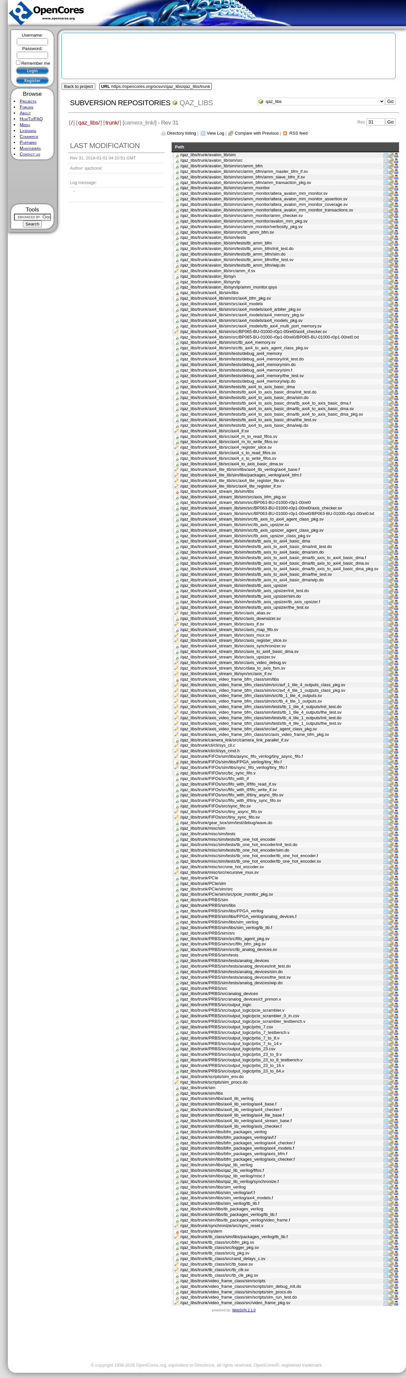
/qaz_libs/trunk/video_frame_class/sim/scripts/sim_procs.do (236, 1291)
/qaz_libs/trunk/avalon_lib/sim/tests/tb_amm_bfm (226, 243)
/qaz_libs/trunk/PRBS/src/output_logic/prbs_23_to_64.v (232, 1071)
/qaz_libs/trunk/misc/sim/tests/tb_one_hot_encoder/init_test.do (238, 844)
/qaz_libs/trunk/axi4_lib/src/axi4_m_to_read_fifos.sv (228, 436)
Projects (28, 101)
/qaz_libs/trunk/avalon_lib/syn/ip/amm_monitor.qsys (228, 287)
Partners (28, 142)
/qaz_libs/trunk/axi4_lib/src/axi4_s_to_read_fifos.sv (228, 452)
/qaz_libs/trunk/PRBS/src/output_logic (215, 1004)
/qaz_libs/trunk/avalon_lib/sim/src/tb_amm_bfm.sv (227, 232)
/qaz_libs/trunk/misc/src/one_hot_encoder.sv (222, 866)
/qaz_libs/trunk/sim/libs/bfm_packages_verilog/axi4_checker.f (237, 1142)
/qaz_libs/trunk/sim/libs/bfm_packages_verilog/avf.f (228, 1137)
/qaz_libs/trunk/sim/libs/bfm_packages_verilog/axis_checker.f (237, 1159)
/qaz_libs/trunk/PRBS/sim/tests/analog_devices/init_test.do (235, 966)
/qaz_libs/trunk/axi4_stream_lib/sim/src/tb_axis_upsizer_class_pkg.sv (245, 535)
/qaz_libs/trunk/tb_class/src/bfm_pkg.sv (217, 1242)
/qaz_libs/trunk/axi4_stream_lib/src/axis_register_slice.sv (233, 640)
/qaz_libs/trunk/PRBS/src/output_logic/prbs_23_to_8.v (231, 1054)
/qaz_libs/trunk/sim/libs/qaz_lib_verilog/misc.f (222, 1175)
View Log (215, 133)
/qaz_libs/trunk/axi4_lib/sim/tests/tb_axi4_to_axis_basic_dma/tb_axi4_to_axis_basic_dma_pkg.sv (271, 414)
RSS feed (298, 133)
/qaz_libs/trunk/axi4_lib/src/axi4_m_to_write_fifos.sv (229, 441)
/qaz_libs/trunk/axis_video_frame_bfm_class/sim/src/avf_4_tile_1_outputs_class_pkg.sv (262, 690)
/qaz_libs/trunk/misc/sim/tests (207, 833)
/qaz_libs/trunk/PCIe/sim (203, 883)
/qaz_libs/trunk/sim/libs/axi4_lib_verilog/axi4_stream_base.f (236, 1120)
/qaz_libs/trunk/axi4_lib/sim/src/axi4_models (221, 303)
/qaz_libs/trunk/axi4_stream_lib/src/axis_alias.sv (225, 612)
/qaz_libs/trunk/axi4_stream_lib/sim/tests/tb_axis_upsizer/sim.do (240, 596)
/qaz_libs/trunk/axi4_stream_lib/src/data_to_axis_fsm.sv (232, 668)
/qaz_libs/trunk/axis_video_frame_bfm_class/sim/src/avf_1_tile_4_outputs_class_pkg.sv (262, 684)
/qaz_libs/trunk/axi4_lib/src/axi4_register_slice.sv (226, 447)
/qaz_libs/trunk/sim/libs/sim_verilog (212, 1187)
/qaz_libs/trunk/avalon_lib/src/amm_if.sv (217, 270)
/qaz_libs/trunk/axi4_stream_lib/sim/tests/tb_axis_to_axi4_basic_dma (245, 541)
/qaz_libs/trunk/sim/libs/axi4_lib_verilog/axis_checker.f (230, 1126)
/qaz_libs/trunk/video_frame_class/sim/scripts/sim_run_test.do (238, 1297)
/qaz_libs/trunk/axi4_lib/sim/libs (209, 292)
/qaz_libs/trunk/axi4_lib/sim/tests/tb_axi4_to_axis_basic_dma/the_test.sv (248, 419)
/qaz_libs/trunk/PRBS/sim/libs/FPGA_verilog (221, 910)
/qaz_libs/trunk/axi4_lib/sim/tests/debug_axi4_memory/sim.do (238, 364)
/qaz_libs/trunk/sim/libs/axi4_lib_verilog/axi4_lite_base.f (232, 1115)
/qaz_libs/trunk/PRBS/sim (204, 899)
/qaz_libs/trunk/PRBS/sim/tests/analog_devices (224, 960)
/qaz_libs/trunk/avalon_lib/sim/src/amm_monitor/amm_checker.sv (241, 215)
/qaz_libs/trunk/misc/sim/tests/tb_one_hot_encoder (228, 839)
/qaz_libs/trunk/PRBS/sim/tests (209, 955)
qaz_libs (196, 103)
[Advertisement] (32, 181)
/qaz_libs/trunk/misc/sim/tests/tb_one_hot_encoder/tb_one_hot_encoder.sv (250, 861)
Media (25, 124)
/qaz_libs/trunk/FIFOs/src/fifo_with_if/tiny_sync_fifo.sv (230, 800)
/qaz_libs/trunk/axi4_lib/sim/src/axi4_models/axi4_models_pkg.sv (241, 320)
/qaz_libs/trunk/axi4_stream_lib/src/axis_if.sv (222, 624)
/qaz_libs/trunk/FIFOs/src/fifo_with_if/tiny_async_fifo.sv (231, 794)
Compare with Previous (257, 133)
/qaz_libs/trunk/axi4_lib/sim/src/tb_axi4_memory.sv (228, 342)
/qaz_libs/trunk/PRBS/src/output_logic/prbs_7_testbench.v (235, 1032)
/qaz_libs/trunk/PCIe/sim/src (206, 889)
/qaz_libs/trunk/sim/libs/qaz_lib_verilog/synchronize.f (229, 1181)
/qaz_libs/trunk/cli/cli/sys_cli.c (207, 745)
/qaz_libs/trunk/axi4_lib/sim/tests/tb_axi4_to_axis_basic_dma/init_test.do (248, 392)
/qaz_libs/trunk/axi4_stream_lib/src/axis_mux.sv (225, 635)
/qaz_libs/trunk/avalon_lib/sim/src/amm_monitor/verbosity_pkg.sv (241, 226)
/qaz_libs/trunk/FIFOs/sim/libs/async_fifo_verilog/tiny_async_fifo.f (241, 756)
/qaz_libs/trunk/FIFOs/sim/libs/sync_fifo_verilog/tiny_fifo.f (233, 767)
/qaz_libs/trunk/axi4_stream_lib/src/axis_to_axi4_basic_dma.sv (239, 651)
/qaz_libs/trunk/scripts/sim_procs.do (213, 1082)
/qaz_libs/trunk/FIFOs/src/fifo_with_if (214, 778)
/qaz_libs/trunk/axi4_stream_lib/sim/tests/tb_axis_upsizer (233, 585)
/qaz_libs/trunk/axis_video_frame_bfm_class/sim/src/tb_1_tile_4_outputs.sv (251, 695)
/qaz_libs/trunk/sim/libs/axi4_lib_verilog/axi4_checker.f (231, 1109)
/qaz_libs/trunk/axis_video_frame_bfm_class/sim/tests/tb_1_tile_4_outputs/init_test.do (261, 706)
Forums (26, 107)
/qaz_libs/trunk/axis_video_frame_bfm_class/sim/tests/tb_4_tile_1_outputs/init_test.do (261, 717)
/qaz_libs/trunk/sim (197, 1087)
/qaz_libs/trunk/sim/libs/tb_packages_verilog (221, 1208)
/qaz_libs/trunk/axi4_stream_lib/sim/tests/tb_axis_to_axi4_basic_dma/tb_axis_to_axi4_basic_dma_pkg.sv (279, 568)
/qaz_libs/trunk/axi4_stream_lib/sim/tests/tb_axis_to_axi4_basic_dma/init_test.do (256, 546)
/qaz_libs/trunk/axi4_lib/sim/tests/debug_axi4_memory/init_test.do (242, 359)
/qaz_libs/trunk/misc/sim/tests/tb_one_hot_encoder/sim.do (234, 850)
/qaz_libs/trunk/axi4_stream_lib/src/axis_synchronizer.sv (233, 645)
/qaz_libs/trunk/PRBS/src (203, 988)
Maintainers (30, 148)
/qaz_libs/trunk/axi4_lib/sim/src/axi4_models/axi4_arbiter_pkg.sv (240, 309)
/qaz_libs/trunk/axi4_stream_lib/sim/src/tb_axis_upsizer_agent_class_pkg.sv (252, 530)
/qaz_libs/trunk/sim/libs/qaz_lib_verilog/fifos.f (222, 1170)
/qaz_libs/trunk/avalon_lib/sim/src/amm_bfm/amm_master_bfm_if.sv (244, 171)
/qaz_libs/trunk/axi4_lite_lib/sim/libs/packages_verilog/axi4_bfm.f (240, 475)
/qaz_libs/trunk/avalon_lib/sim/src (211, 160)
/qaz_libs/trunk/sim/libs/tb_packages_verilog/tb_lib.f (228, 1214)
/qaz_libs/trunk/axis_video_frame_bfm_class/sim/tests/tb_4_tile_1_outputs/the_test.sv (261, 723)
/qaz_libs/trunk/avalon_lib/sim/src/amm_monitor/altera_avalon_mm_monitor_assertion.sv (263, 198)
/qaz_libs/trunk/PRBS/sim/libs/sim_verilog (219, 922)
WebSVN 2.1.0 (243, 1310)
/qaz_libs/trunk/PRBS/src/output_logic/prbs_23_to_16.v (232, 1065)
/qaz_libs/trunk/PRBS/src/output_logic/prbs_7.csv (226, 1026)
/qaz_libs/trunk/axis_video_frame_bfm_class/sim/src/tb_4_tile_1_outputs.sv (251, 701)
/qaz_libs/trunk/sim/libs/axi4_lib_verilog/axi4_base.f (228, 1104)
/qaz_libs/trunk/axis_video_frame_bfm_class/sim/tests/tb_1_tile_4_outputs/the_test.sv (261, 712)
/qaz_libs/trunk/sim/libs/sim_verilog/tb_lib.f (219, 1203)
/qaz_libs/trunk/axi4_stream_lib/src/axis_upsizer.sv (227, 657)
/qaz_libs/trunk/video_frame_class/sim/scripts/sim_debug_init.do (240, 1286)
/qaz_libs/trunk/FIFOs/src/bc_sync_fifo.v (217, 773)
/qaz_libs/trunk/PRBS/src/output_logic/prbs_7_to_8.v (229, 1038)
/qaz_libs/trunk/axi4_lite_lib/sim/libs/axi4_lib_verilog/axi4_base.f (240, 469)
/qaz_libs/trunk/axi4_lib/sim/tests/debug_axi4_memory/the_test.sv (242, 375)
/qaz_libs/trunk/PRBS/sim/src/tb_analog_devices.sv (228, 949)
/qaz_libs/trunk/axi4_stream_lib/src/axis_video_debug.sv (233, 662)
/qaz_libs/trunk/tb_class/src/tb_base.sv (216, 1264)
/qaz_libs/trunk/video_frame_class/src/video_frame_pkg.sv (235, 1302)
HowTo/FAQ (31, 118)
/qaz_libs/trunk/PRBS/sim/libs (208, 905)
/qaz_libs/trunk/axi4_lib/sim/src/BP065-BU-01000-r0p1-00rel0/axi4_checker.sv (253, 331)
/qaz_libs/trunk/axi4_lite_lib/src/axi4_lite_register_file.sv (232, 480)
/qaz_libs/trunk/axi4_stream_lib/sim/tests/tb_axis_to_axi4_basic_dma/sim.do (252, 552)
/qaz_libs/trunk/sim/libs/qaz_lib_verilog (216, 1164)
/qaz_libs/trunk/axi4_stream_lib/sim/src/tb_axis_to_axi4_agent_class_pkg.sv (252, 519)
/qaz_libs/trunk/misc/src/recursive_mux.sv (219, 872)
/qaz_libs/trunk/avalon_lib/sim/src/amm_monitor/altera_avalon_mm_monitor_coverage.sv (263, 204)
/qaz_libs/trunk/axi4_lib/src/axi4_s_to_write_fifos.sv (228, 458)
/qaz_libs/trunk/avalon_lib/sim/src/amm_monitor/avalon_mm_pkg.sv (243, 221)
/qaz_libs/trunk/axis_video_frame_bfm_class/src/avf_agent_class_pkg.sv (248, 728)
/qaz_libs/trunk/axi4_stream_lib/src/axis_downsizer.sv (230, 618)
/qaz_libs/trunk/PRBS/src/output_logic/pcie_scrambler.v (232, 1010)
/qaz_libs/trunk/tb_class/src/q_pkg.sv (214, 1253)
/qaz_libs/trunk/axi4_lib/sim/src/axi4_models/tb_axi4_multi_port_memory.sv (251, 326)
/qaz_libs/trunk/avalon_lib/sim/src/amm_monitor (225, 187)
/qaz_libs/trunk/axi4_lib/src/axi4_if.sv (214, 430)
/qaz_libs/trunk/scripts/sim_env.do (212, 1076)
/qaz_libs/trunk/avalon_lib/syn (208, 276)
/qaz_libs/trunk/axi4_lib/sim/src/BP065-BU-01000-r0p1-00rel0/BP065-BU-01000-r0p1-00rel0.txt (269, 337)
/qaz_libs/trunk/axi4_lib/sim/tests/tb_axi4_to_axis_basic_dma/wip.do (244, 425)
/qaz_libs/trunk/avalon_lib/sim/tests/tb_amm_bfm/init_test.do (237, 248)
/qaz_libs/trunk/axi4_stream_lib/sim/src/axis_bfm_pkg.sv (233, 496)
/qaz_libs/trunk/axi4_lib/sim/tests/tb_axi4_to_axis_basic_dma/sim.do (244, 397)
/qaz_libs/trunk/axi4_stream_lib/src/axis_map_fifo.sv (229, 629)
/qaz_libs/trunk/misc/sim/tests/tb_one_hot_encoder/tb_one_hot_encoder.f (249, 855)
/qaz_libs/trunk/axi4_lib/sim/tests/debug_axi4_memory (231, 353)
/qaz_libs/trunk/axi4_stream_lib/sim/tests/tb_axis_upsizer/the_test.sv (244, 607)
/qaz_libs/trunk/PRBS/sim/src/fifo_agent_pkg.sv (224, 938)
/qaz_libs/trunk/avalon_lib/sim (208, 154)
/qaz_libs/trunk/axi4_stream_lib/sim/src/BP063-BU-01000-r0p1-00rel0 (245, 502)
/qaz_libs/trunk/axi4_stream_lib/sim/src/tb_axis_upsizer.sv (234, 524)
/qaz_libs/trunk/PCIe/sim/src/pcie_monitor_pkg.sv (226, 894)
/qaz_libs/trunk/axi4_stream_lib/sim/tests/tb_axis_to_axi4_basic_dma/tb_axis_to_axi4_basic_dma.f (273, 557)
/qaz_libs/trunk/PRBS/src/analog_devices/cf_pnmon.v (230, 999)
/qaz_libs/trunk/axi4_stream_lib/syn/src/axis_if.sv (226, 673)
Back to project (78, 86)
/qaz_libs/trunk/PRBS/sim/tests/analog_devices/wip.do (231, 982)
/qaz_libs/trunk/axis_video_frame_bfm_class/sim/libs (229, 679)
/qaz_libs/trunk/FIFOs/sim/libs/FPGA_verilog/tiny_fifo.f (231, 761)
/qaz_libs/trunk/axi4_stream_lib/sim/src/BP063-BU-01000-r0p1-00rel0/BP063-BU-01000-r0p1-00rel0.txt (277, 513)
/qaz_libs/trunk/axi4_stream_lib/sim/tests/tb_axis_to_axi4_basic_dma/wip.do (252, 579)
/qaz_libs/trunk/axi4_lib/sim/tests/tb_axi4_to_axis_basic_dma (237, 386)
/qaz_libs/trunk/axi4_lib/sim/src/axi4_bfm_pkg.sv (225, 298)
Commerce (29, 136)
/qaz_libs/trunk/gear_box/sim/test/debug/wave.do (226, 822)
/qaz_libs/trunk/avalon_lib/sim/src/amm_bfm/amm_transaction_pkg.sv (245, 182)
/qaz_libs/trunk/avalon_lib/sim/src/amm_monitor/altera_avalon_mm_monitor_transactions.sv (266, 210)
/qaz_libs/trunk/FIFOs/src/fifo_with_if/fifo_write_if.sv (228, 789)
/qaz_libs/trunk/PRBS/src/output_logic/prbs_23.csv (227, 1048)
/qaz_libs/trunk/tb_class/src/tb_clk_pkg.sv (219, 1275)
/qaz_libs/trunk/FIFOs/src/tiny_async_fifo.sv (221, 811)
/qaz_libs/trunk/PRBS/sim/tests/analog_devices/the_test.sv (235, 977)
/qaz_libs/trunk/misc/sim (202, 828)
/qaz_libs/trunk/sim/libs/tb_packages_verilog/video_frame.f (235, 1220)
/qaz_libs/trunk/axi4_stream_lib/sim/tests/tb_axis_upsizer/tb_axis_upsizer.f (250, 601)
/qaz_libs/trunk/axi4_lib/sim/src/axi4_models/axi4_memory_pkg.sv (242, 314)
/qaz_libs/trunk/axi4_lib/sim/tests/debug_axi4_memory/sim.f (236, 370)
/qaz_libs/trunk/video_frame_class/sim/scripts (222, 1280)
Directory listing (181, 133)
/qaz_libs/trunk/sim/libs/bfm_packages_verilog (223, 1131)
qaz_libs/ (89, 122)
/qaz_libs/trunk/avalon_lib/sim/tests (213, 237)
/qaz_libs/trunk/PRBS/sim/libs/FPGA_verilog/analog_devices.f (238, 916)
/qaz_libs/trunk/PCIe (199, 877)
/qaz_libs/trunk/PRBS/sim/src (207, 933)
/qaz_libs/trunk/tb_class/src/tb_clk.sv (214, 1269)
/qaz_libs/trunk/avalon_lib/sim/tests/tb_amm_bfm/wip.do (232, 265)
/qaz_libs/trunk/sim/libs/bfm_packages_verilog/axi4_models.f (237, 1148)
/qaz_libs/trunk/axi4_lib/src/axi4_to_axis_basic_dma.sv (231, 463)
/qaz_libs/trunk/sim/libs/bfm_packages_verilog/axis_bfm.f (233, 1153)
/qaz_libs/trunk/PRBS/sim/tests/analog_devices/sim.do (231, 971)
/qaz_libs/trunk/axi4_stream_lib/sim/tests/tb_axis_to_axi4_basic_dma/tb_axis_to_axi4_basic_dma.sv (274, 563)
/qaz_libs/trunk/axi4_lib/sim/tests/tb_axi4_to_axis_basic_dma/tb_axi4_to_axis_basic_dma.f (265, 403)
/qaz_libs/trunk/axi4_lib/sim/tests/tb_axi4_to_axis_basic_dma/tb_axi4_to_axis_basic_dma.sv (267, 408)
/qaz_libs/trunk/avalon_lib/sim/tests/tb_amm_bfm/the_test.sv (237, 259)
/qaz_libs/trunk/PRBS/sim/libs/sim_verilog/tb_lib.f (226, 927)
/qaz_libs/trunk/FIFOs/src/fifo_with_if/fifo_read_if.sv (228, 784)
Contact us (30, 154)
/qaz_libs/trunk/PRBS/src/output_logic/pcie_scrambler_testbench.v (242, 1021)
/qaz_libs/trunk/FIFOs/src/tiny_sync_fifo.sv (220, 817)
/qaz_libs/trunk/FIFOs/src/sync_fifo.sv (215, 806)
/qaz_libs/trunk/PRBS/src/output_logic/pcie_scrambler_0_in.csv (239, 1015)
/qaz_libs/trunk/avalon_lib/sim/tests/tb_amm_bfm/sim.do (232, 254)
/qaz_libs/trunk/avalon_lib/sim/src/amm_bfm (221, 165)
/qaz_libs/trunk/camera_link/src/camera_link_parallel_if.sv (234, 740)
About (25, 112)
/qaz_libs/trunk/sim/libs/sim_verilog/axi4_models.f (226, 1197)
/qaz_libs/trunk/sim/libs (201, 1093)
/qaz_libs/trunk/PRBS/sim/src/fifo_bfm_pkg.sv (223, 943)
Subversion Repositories (120, 103)
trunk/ (112, 122)
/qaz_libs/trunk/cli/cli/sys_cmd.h (209, 750)
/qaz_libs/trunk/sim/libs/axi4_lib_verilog (216, 1098)
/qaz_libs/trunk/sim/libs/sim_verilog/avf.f (217, 1192)
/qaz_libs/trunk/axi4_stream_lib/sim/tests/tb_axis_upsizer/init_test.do (244, 590)
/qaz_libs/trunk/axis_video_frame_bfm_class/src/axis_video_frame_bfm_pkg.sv (254, 734)
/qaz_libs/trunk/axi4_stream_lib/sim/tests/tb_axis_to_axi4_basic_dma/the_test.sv (256, 574)
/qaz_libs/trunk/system (201, 1231)
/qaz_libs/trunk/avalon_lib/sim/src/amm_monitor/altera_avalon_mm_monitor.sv (254, 193)
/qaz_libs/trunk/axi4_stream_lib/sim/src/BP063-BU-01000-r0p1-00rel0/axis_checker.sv (261, 508)
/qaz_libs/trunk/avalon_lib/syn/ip (210, 281)
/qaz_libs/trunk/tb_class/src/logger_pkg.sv (219, 1247)
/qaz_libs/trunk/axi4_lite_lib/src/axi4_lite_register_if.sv (230, 486)
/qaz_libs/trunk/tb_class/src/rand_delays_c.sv (222, 1258)
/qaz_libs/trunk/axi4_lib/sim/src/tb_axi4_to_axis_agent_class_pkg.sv (244, 347)
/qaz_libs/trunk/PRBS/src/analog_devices (219, 993)
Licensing (28, 130)
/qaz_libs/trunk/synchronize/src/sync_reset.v (221, 1225)
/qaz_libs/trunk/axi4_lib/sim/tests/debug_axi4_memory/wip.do (238, 381)
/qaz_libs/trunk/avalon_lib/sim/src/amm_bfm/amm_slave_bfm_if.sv (242, 176)
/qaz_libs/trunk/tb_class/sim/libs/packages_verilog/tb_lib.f (234, 1236)
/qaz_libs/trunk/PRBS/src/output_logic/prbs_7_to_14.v (231, 1043)
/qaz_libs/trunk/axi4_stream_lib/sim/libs (217, 491)
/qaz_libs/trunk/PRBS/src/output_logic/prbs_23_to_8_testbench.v (241, 1059)
